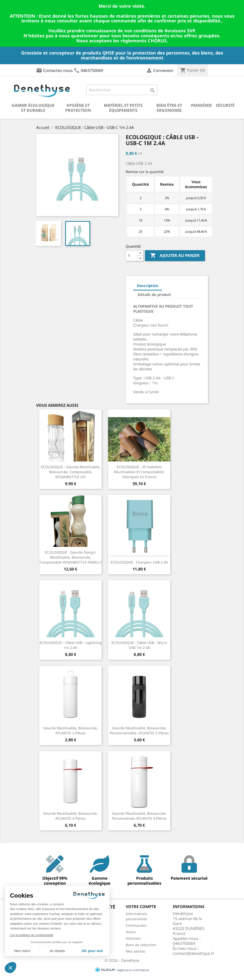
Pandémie (201, 105)
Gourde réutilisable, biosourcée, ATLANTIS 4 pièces (70, 816)
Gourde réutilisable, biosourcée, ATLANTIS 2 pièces (70, 730)
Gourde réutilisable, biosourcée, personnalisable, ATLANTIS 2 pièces (139, 730)
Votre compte (141, 906)
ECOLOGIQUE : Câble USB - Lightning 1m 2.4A (71, 645)
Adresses (133, 938)
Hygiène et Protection (78, 108)
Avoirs (131, 931)
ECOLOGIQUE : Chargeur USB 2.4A (139, 562)
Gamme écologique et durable (33, 108)
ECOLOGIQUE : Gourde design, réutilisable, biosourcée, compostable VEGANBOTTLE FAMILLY (71, 557)
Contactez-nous (58, 70)
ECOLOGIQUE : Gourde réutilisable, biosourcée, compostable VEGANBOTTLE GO (70, 471)
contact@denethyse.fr (193, 953)
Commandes (136, 925)
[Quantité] (132, 255)
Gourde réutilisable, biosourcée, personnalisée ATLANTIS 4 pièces (139, 816)
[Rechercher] (122, 90)
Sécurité (225, 105)
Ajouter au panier (175, 255)
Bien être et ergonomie (169, 108)
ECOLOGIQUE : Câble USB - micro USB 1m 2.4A (139, 645)
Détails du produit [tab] (154, 294)
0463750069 (92, 70)
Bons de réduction (141, 944)
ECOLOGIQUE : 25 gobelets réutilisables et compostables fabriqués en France (139, 471)
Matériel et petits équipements (123, 108)
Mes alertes (135, 951)
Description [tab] (147, 285)
